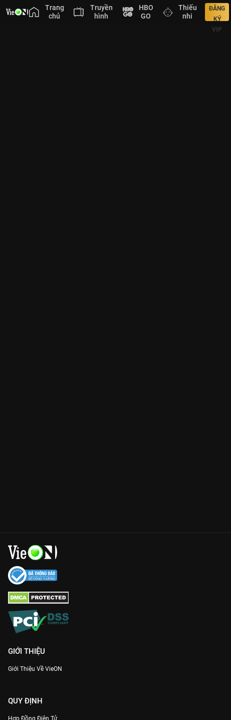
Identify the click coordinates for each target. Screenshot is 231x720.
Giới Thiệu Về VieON (35, 668)
